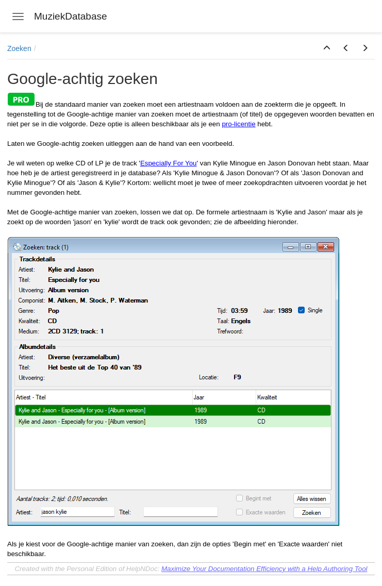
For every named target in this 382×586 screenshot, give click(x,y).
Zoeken (19, 48)
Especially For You (168, 163)
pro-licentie (238, 124)
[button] (327, 48)
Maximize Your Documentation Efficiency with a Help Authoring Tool (264, 569)
